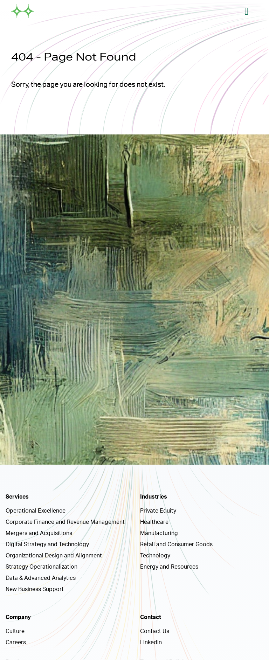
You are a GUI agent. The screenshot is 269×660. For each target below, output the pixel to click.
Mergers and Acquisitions (39, 533)
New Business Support (35, 589)
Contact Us (154, 631)
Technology (155, 555)
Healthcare (154, 522)
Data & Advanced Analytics (41, 578)
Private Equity (158, 511)
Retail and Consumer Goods (176, 544)
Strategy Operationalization (41, 567)
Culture (15, 631)
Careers (16, 642)
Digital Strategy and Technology (47, 544)
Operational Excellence (35, 511)
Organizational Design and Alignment (54, 555)
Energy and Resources (169, 567)
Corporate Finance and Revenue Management (65, 522)
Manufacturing (159, 533)
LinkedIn (151, 642)
